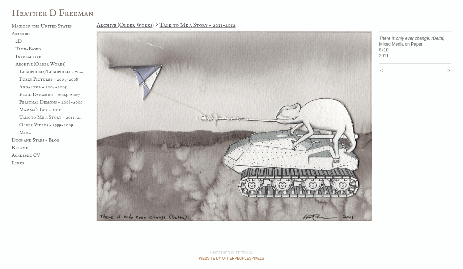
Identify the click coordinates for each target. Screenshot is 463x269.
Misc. (25, 132)
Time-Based (28, 49)
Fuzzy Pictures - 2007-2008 (48, 79)
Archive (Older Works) (40, 64)
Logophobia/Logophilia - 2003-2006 (51, 71)
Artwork (21, 33)
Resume (20, 147)
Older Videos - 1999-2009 (46, 125)
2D (19, 41)
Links (18, 163)
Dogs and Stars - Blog (35, 140)
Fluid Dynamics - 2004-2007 (49, 94)
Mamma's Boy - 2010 (40, 109)
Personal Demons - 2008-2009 (50, 102)
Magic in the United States (42, 26)
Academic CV (26, 155)
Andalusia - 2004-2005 (43, 87)
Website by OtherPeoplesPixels (231, 258)
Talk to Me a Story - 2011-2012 (51, 117)
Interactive (28, 56)
